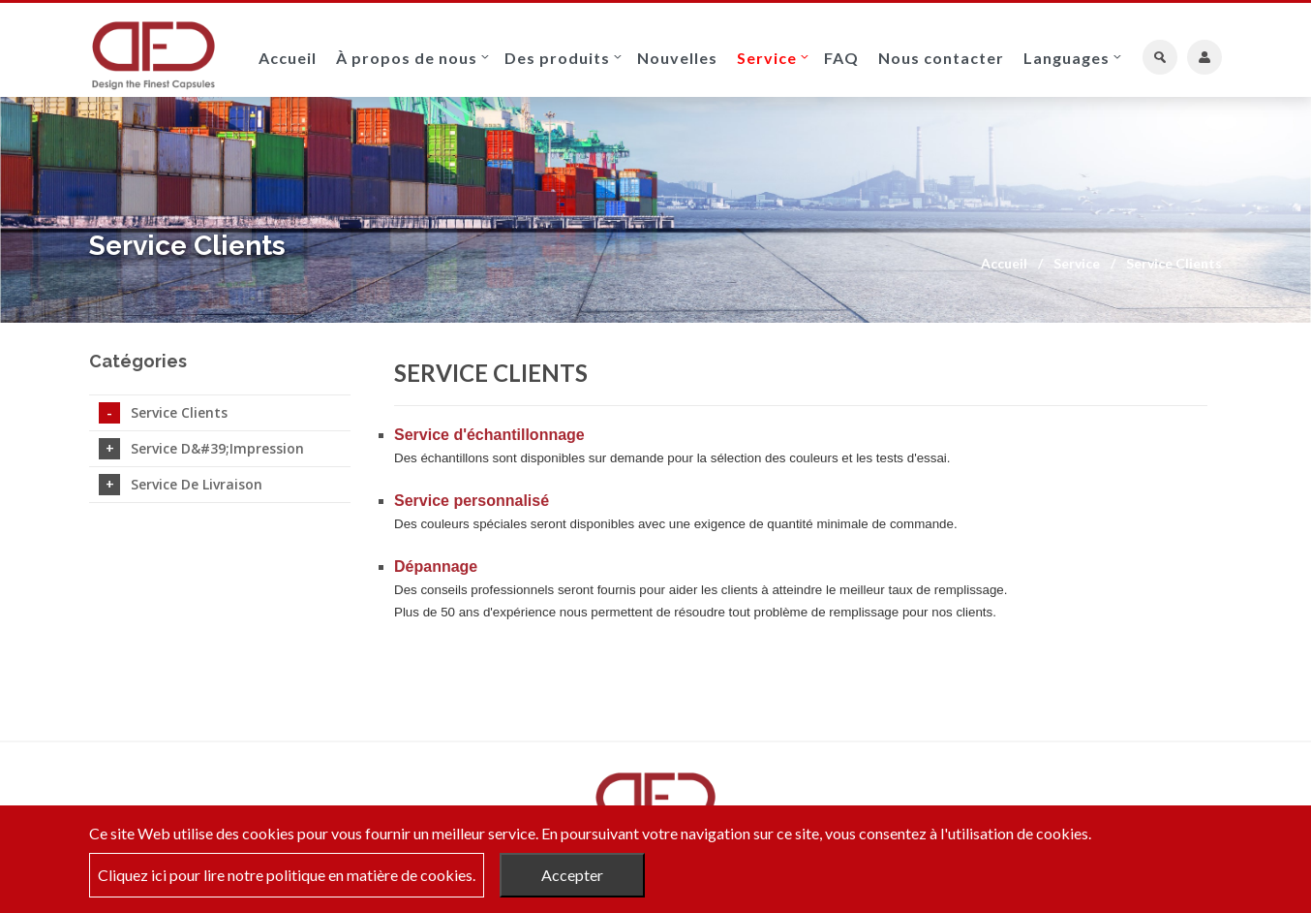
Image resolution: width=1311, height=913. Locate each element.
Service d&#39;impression (201, 448)
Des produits (557, 57)
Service (767, 57)
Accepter (572, 875)
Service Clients (163, 413)
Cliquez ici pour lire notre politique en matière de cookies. (286, 875)
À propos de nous (406, 57)
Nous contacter (941, 57)
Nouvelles (677, 57)
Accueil (288, 57)
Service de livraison (180, 484)
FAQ (841, 57)
